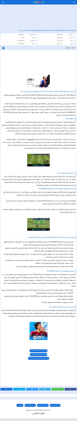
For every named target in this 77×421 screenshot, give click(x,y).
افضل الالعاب (60, 40)
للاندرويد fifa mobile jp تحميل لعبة (38, 353)
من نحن (19, 408)
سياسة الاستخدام (29, 408)
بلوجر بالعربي (38, 417)
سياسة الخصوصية (42, 408)
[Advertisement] (38, 17)
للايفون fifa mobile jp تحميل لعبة (38, 356)
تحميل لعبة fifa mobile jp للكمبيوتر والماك (38, 360)
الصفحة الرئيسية (54, 408)
